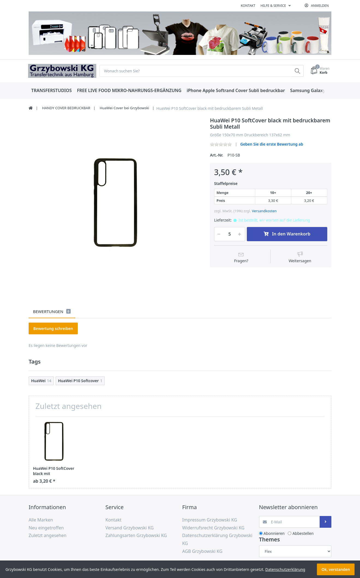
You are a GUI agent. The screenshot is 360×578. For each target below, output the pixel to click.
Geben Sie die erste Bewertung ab (271, 144)
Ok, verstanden (336, 569)
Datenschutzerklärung (285, 569)
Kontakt (248, 5)
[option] (115, 203)
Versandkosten (264, 211)
